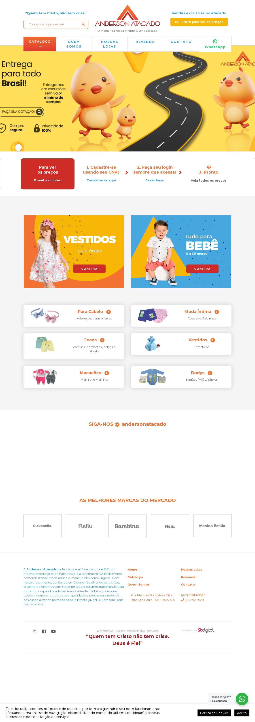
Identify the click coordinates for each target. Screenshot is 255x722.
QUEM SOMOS (74, 44)
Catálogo (135, 645)
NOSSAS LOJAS (109, 44)
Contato (181, 42)
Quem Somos (139, 652)
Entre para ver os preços (199, 22)
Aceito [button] (242, 713)
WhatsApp (215, 44)
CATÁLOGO (40, 44)
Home (132, 637)
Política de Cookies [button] (214, 713)
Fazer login (154, 180)
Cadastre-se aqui (100, 180)
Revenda (188, 645)
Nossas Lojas (191, 637)
